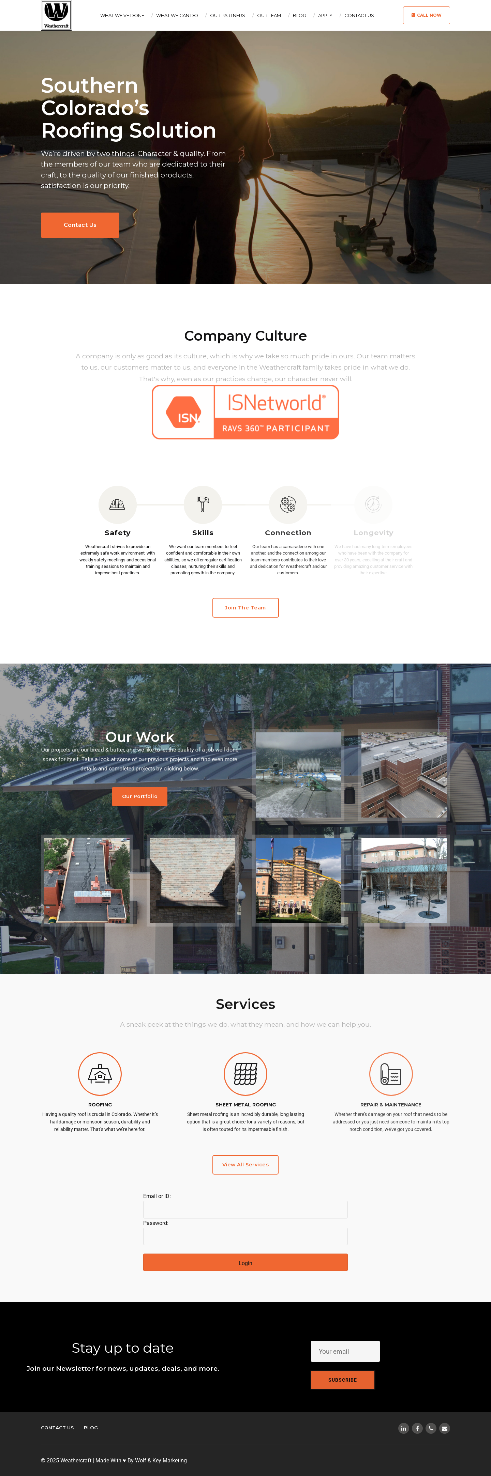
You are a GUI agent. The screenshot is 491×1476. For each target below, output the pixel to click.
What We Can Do (177, 15)
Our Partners (227, 15)
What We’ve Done (122, 15)
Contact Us (359, 15)
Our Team (269, 15)
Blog (299, 15)
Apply (325, 15)
